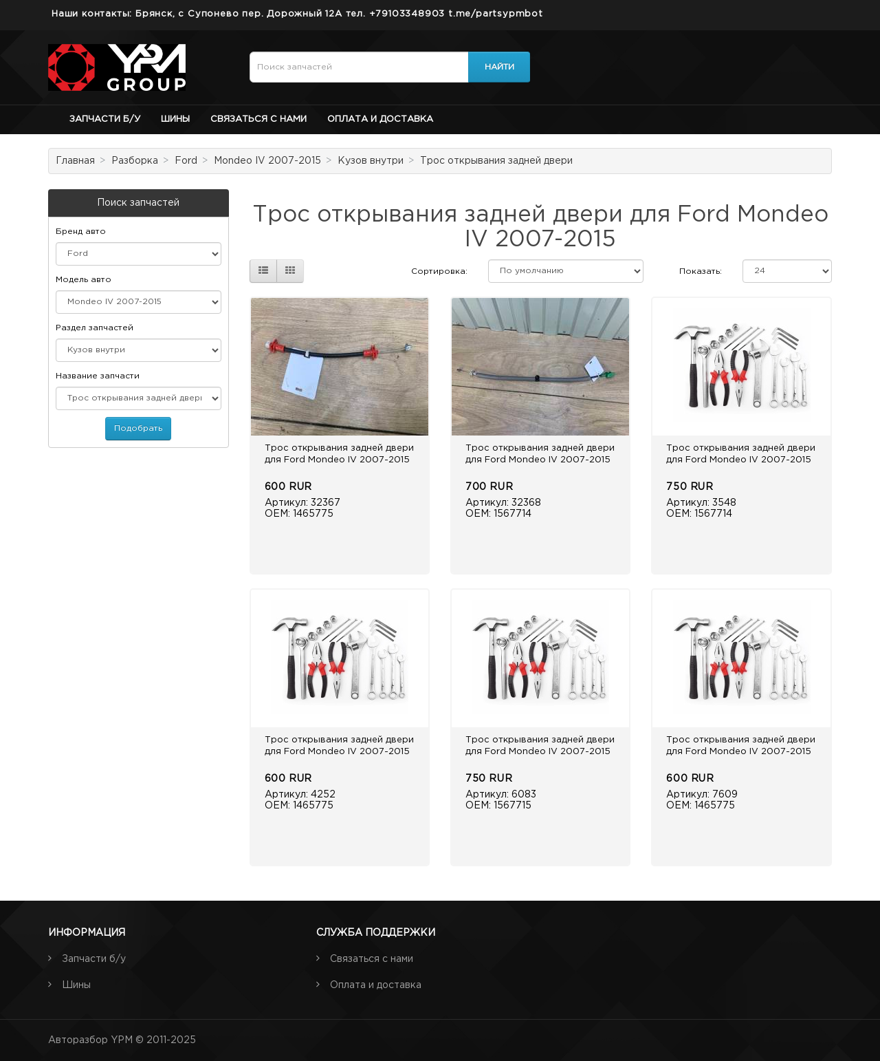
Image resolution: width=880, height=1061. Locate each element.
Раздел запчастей (94, 328)
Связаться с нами (258, 119)
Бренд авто (81, 231)
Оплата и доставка (380, 119)
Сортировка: (439, 271)
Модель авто (83, 279)
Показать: (700, 271)
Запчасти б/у (104, 119)
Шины (175, 119)
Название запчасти (98, 376)
